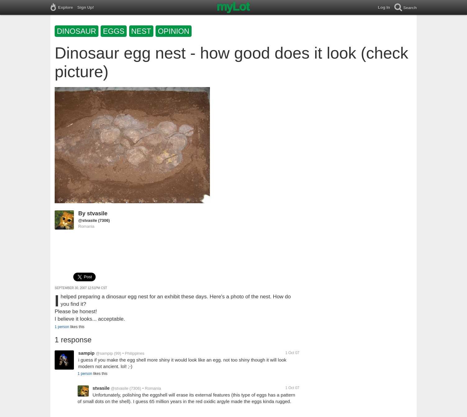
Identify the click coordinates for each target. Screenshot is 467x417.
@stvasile (87, 220)
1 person (62, 327)
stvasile (97, 213)
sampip (86, 353)
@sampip (104, 353)
